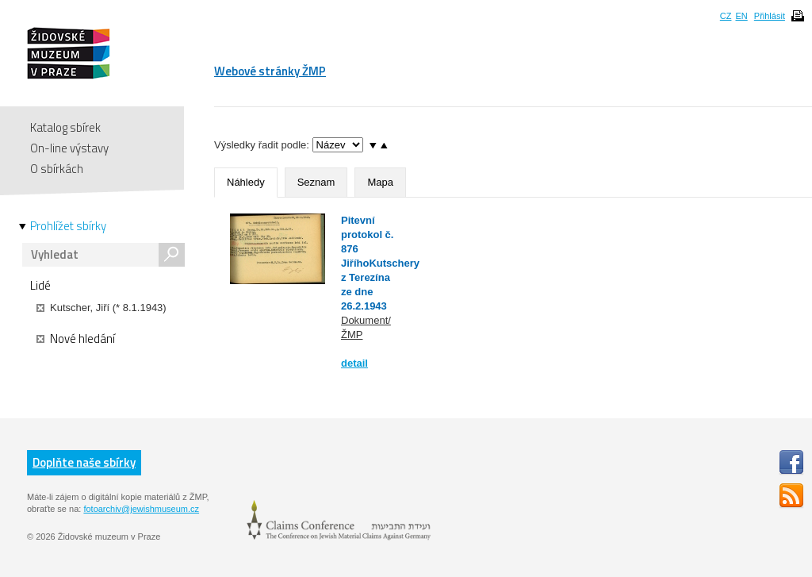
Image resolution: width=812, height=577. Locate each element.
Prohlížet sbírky (68, 226)
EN (741, 16)
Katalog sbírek (65, 127)
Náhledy (246, 182)
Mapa (380, 182)
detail (354, 363)
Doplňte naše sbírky (84, 462)
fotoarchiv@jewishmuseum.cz (141, 509)
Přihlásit (769, 16)
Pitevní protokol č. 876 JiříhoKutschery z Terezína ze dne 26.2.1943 (380, 263)
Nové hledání (75, 339)
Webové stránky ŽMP (270, 71)
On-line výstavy (69, 148)
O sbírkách (56, 169)
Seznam (316, 182)
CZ (726, 16)
